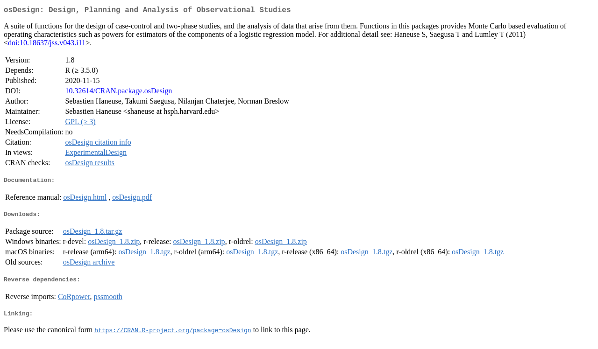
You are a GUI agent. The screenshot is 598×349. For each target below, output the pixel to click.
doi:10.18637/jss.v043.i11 (46, 45)
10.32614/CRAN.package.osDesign (118, 93)
